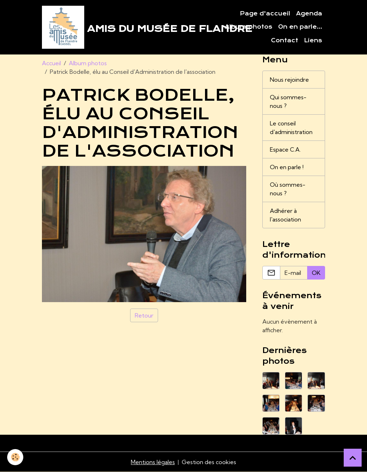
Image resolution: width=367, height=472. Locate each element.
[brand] (126, 27)
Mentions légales (153, 462)
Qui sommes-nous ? (288, 101)
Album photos (248, 27)
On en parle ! (287, 167)
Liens (313, 40)
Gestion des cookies (209, 462)
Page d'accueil (265, 13)
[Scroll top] (353, 458)
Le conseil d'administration (291, 127)
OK (316, 272)
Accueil (51, 63)
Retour (144, 315)
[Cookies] (15, 457)
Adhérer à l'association (285, 215)
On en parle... (300, 27)
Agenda (309, 13)
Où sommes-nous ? (287, 189)
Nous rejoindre (289, 79)
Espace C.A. (285, 149)
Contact (284, 40)
